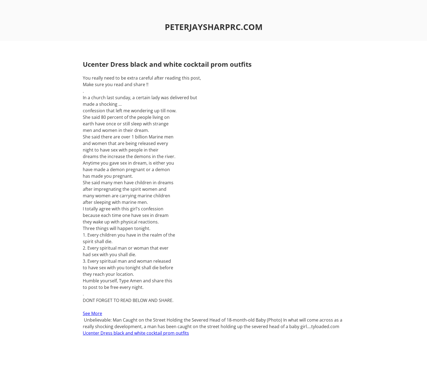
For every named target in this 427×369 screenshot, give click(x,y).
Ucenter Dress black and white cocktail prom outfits (136, 333)
